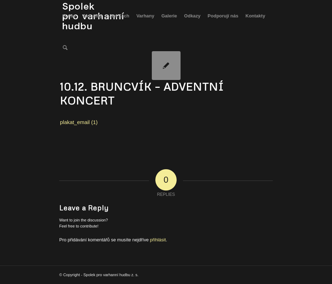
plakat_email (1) (79, 122)
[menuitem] (69, 16)
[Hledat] (65, 48)
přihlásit (158, 239)
